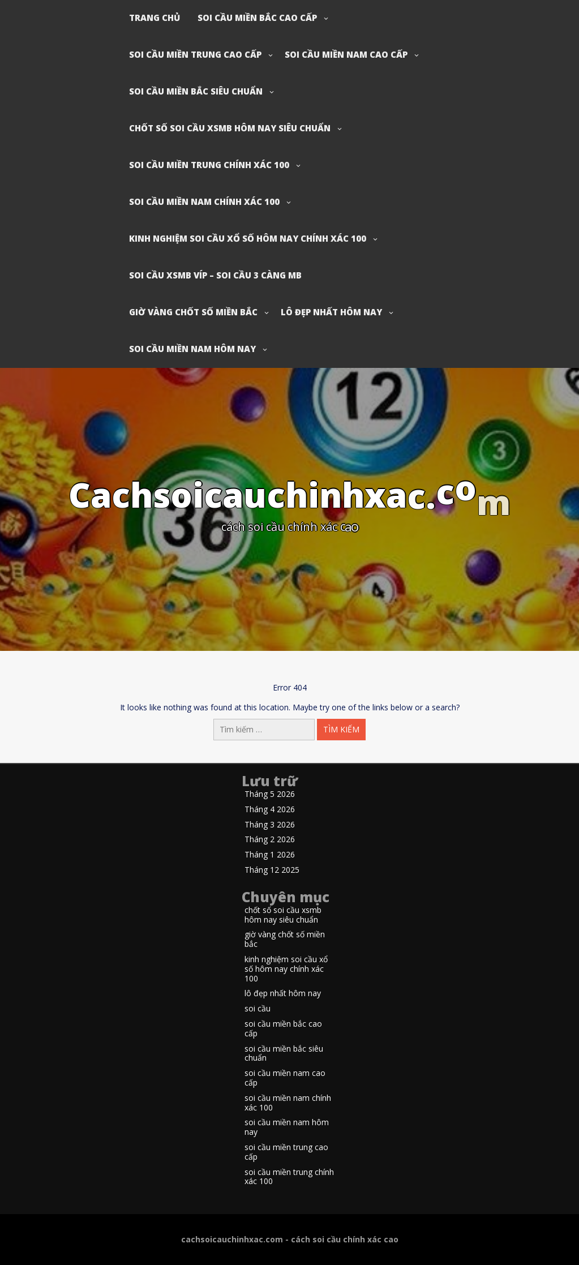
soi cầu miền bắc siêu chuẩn (196, 91)
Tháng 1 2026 (270, 855)
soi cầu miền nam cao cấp (346, 54)
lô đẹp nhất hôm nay (331, 312)
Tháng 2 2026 (270, 839)
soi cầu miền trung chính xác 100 (209, 164)
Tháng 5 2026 (270, 794)
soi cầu (258, 1009)
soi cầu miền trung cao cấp (195, 54)
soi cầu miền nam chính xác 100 (204, 201)
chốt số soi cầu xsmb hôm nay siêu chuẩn (230, 128)
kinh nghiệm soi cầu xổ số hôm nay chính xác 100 (247, 238)
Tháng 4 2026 (270, 809)
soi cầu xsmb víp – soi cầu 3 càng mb (215, 275)
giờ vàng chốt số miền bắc (193, 312)
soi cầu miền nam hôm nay (192, 348)
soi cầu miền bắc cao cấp (257, 17)
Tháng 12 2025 (272, 870)
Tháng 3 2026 (270, 825)
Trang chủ (154, 17)
